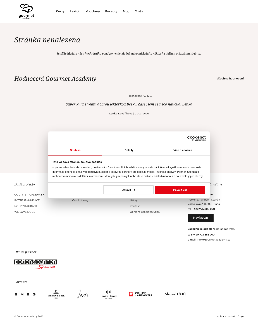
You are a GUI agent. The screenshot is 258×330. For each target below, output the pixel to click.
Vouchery (93, 11)
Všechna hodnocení (230, 78)
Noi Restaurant (25, 206)
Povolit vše (180, 189)
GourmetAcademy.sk (29, 194)
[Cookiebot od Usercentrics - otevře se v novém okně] (190, 138)
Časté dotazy (80, 200)
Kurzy (60, 11)
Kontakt (135, 206)
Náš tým (135, 200)
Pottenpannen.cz (27, 200)
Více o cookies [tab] (182, 150)
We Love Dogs (24, 211)
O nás (139, 11)
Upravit (128, 189)
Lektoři (75, 11)
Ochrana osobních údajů (145, 211)
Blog (126, 11)
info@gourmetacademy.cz (213, 239)
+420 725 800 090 (203, 209)
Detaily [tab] (129, 150)
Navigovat (200, 217)
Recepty (111, 11)
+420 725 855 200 (203, 234)
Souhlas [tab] (75, 150)
